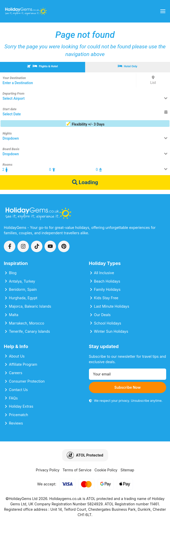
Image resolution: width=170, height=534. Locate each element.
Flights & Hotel (42, 66)
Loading (85, 182)
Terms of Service (77, 470)
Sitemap (127, 470)
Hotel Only (127, 66)
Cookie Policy (105, 470)
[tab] (42, 67)
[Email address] (127, 374)
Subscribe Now (127, 387)
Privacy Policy (48, 470)
